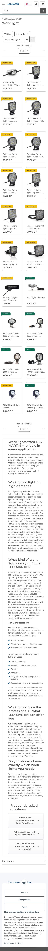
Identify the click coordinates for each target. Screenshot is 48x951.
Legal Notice (9, 943)
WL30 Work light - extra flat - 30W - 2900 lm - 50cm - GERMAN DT (10, 299)
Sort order (21, 34)
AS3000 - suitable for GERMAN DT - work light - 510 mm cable (35, 263)
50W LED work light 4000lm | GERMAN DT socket (35, 406)
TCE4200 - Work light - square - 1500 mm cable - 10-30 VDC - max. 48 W (36, 191)
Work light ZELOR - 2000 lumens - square (35, 334)
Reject (24, 907)
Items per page (11, 39)
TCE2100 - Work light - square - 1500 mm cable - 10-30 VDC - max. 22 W (36, 83)
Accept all (24, 892)
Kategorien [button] (8, 861)
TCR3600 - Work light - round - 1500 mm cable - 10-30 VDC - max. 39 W (35, 155)
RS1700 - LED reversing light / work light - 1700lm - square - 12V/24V (12, 263)
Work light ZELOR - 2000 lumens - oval (11, 334)
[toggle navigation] (3, 2)
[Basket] (42, 4)
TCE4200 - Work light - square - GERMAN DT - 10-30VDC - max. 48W (11, 227)
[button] (28, 4)
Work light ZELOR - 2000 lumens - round (11, 370)
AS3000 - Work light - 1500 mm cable (35, 227)
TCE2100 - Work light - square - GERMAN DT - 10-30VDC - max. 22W (11, 119)
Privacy (19, 943)
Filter (7, 34)
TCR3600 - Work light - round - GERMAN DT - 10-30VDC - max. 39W (11, 191)
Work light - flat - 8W (36, 297)
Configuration (24, 900)
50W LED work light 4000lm (11, 406)
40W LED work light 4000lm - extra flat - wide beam (35, 370)
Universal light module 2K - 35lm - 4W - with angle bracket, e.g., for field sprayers (11, 83)
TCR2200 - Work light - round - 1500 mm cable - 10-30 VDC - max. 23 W (35, 119)
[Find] (21, 10)
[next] (43, 51)
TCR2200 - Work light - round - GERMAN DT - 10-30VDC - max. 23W (11, 155)
